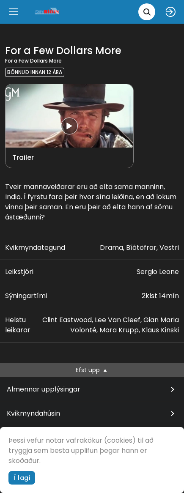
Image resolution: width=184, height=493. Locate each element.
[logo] (47, 11)
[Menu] (13, 12)
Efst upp (92, 370)
